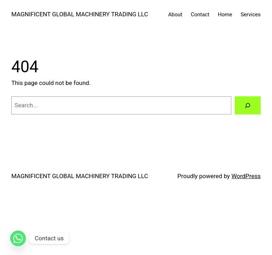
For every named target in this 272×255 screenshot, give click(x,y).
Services (250, 14)
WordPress (246, 176)
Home (225, 14)
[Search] (248, 105)
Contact (200, 14)
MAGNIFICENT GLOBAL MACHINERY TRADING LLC (79, 14)
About (175, 14)
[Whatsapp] (18, 238)
